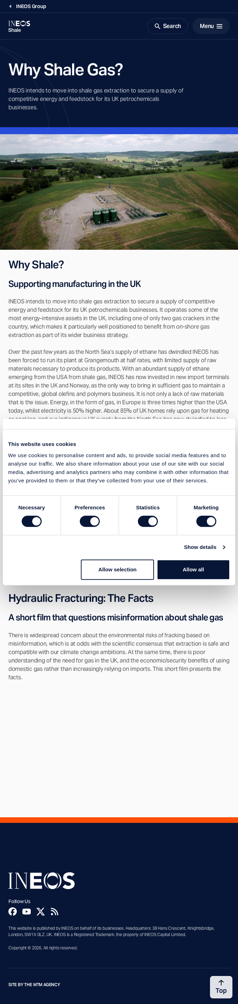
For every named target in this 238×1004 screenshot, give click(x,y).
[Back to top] (221, 987)
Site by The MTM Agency (34, 984)
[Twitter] (40, 911)
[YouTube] (26, 911)
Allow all (193, 569)
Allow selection (117, 569)
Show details (200, 547)
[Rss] (54, 911)
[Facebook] (12, 911)
